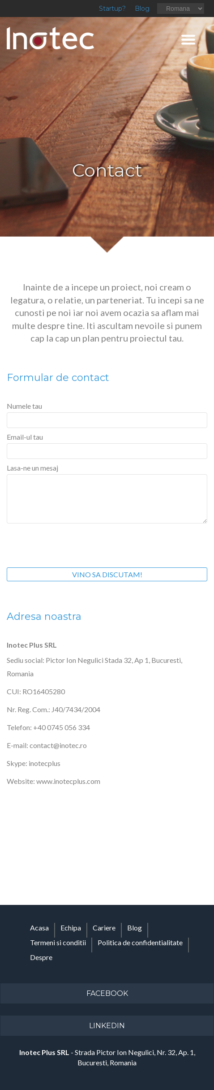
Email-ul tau (25, 437)
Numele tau (24, 406)
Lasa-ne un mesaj (32, 467)
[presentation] (75, 543)
